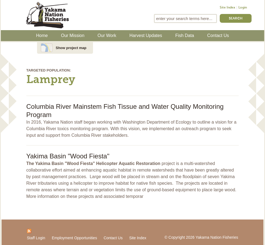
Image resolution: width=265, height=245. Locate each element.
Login (242, 7)
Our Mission (72, 35)
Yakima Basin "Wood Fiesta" (67, 156)
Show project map (71, 48)
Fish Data (184, 35)
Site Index (227, 7)
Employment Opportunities (74, 238)
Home (42, 35)
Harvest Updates (145, 35)
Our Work (107, 35)
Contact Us (218, 35)
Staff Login (36, 238)
